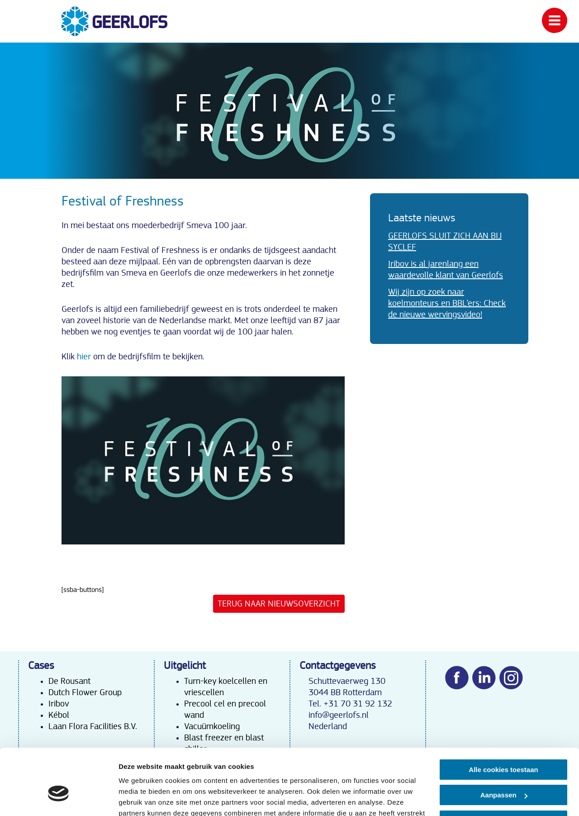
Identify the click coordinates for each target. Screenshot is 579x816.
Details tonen (140, 798)
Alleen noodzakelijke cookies (503, 770)
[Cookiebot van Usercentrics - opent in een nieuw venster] (58, 798)
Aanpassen (503, 744)
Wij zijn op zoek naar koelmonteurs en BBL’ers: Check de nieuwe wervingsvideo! (447, 303)
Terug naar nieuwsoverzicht (279, 603)
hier (84, 356)
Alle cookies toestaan (503, 719)
